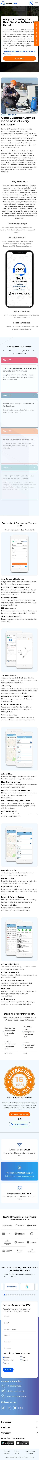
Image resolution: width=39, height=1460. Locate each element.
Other (7, 1363)
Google (7, 1357)
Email (24, 1357)
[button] (4, 1294)
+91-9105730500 (13, 1386)
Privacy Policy (17, 1452)
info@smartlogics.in (15, 1391)
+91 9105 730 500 (19, 1124)
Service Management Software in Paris (8, 1045)
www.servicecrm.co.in (16, 1396)
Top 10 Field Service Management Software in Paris (27, 1032)
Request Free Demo (19, 1114)
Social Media (9, 1360)
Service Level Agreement (30, 1452)
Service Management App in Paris (27, 1045)
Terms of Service (7, 1452)
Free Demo (19, 58)
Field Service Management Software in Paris (8, 1031)
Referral (25, 1360)
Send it (8, 1370)
